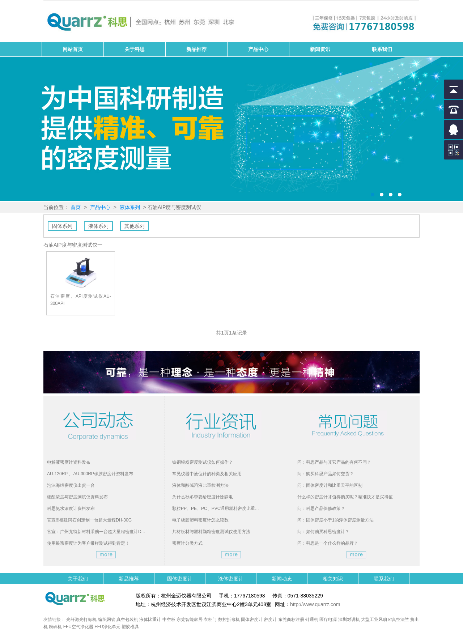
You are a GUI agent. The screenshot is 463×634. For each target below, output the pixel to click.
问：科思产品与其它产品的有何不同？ (334, 462)
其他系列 (134, 226)
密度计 (270, 619)
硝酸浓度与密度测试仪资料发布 (77, 496)
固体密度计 (231, 129)
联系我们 (382, 49)
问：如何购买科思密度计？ (323, 531)
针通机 (311, 619)
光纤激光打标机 (81, 619)
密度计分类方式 (187, 543)
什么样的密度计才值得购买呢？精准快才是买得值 (345, 496)
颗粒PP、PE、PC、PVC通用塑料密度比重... (215, 508)
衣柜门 (210, 619)
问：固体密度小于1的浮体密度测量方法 (335, 520)
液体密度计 (230, 579)
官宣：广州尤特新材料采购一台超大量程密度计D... (96, 531)
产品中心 (258, 49)
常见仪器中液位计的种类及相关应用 (207, 473)
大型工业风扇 (374, 619)
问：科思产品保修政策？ (321, 508)
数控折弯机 (229, 619)
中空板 (168, 619)
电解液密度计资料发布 (68, 462)
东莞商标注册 (291, 619)
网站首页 (73, 49)
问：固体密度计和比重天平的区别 (329, 485)
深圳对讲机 (349, 619)
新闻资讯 (320, 49)
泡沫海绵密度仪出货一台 (71, 485)
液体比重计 (150, 619)
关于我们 (78, 579)
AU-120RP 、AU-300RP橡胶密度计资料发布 (90, 473)
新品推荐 (196, 49)
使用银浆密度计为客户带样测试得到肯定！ (88, 543)
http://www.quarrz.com (315, 604)
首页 (76, 207)
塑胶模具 (130, 626)
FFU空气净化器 (78, 626)
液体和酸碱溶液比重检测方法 (200, 485)
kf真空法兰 (398, 619)
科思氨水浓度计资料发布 (71, 508)
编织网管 (106, 619)
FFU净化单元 (107, 626)
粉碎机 (55, 626)
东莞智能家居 (190, 619)
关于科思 (134, 49)
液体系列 (130, 207)
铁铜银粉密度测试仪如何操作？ (202, 462)
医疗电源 (328, 619)
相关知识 (333, 579)
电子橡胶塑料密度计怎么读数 (200, 520)
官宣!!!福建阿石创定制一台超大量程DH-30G (89, 520)
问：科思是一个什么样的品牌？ (327, 543)
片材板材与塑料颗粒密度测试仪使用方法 (211, 531)
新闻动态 (282, 579)
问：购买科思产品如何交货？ (325, 473)
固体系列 (62, 226)
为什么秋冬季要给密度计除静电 (202, 496)
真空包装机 (127, 619)
